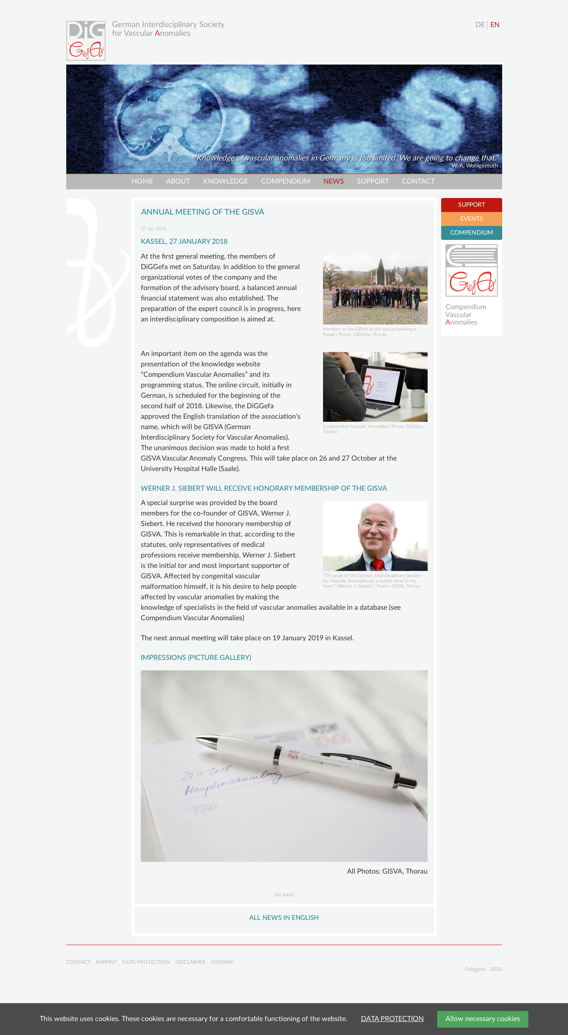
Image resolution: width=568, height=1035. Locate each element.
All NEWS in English (284, 918)
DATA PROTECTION (392, 1018)
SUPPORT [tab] (471, 205)
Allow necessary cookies (483, 1018)
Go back (284, 894)
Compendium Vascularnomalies (466, 315)
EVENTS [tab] (471, 219)
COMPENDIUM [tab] (471, 233)
